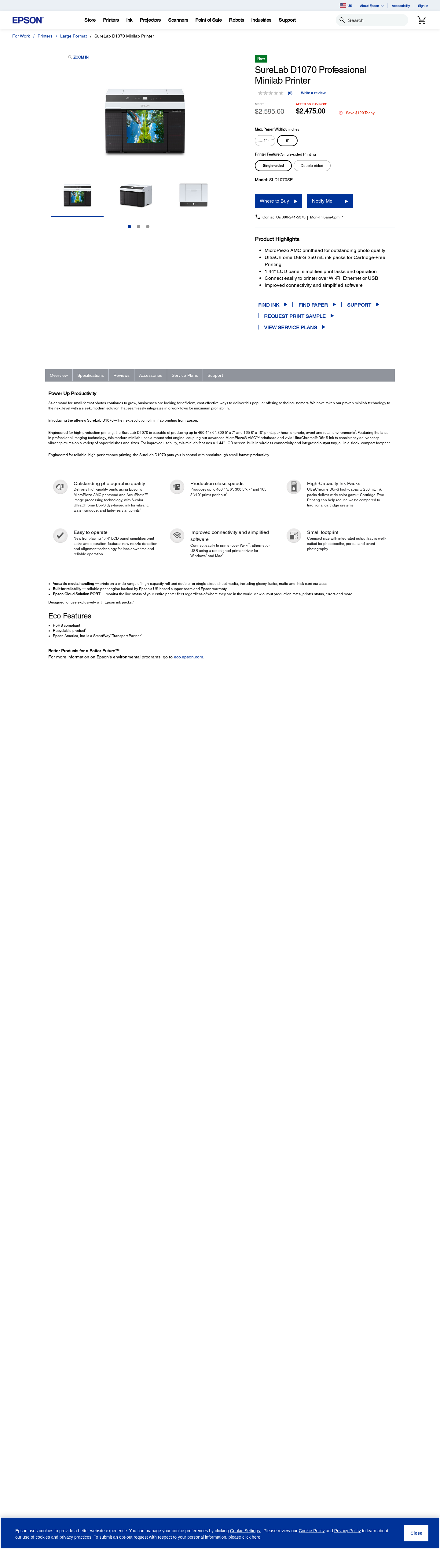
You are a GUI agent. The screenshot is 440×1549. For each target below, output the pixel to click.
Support (359, 305)
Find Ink (268, 305)
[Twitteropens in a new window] (300, 1516)
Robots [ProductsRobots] (27, 1438)
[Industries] (261, 20)
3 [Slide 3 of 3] (147, 226)
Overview (59, 375)
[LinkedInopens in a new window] (330, 1516)
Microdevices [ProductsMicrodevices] (33, 1446)
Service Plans (185, 375)
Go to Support (68, 1272)
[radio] (265, 140)
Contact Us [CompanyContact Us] (222, 1489)
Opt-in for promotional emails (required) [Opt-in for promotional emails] (325, 1431)
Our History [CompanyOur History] (223, 1412)
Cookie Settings (245, 1530)
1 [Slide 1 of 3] (129, 226)
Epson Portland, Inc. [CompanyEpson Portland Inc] (231, 1463)
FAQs (303, 1252)
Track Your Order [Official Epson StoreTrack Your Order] (164, 1435)
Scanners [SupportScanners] (93, 1421)
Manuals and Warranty (317, 1258)
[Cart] (422, 20)
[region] (220, 1533)
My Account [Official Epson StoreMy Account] (159, 1461)
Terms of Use (351, 1459)
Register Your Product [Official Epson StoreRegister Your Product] (169, 1444)
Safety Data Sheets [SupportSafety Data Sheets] (102, 1495)
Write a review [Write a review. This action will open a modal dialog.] (313, 93)
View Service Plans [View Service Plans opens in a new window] (290, 327)
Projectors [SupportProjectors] (94, 1412)
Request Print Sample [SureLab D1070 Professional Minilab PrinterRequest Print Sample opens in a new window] (295, 316)
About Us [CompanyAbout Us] (221, 1404)
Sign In (423, 6)
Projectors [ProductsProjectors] (30, 1412)
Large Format (73, 36)
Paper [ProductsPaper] (25, 1472)
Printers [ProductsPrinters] (27, 1404)
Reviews (121, 375)
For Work (21, 36)
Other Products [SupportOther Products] (98, 1463)
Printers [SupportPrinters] (91, 1404)
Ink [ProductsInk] (23, 1463)
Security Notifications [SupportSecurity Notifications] (104, 1512)
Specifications (90, 375)
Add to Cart (353, 1036)
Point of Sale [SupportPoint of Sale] (96, 1429)
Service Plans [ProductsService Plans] (33, 1481)
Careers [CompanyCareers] (220, 1429)
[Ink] (129, 20)
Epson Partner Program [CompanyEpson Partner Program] (235, 1438)
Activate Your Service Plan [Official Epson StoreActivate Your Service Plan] (173, 1452)
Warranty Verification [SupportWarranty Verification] (103, 1472)
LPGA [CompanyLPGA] (217, 1455)
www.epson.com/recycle (158, 1362)
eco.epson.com (188, 656)
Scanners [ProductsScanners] (29, 1421)
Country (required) (377, 1403)
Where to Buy (274, 201)
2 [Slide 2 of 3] (138, 226)
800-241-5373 (294, 217)
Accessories (150, 375)
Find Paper (313, 305)
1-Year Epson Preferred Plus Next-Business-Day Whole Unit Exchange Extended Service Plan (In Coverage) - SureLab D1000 (106, 1109)
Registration (309, 1264)
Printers (45, 36)
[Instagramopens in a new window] (344, 1516)
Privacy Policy (323, 1445)
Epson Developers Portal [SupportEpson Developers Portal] (108, 1504)
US (346, 5)
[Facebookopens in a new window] (286, 1516)
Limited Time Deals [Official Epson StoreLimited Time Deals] (166, 1412)
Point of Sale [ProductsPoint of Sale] (32, 1429)
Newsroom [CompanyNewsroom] (222, 1472)
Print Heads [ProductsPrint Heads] (31, 1455)
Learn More (122, 976)
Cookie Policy (312, 1530)
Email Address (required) (304, 1403)
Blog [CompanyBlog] (216, 1481)
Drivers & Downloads (316, 1246)
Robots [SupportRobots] (91, 1438)
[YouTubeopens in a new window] (315, 1516)
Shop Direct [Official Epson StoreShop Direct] (159, 1404)
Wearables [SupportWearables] (94, 1446)
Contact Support (312, 1271)
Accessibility (401, 6)
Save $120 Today (357, 112)
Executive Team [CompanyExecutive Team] (227, 1421)
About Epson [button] (372, 6)
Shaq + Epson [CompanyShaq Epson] (225, 1446)
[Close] (416, 1533)
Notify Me (322, 201)
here (256, 1537)
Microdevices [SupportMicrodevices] (96, 1455)
